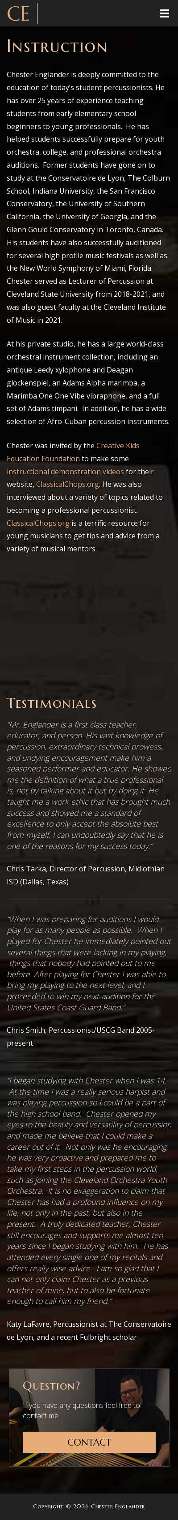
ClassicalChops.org (67, 484)
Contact (89, 1442)
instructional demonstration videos (65, 471)
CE (18, 13)
